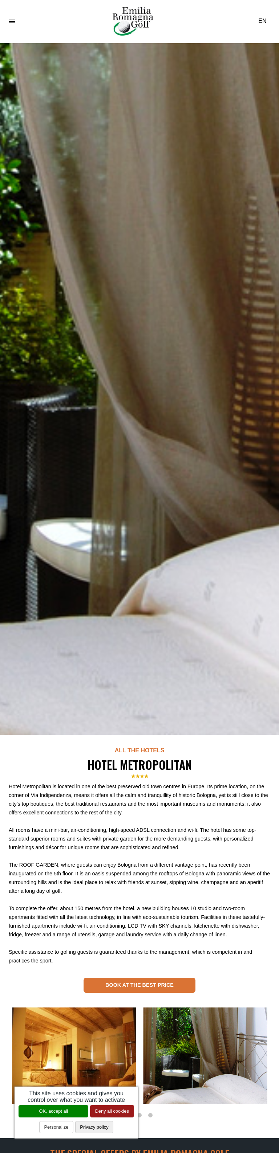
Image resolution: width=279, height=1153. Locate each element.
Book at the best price (139, 985)
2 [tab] (139, 1115)
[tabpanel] (74, 1055)
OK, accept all (53, 1111)
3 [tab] (150, 1115)
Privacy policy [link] (94, 1127)
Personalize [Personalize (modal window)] (56, 1127)
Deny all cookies (112, 1111)
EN (265, 21)
